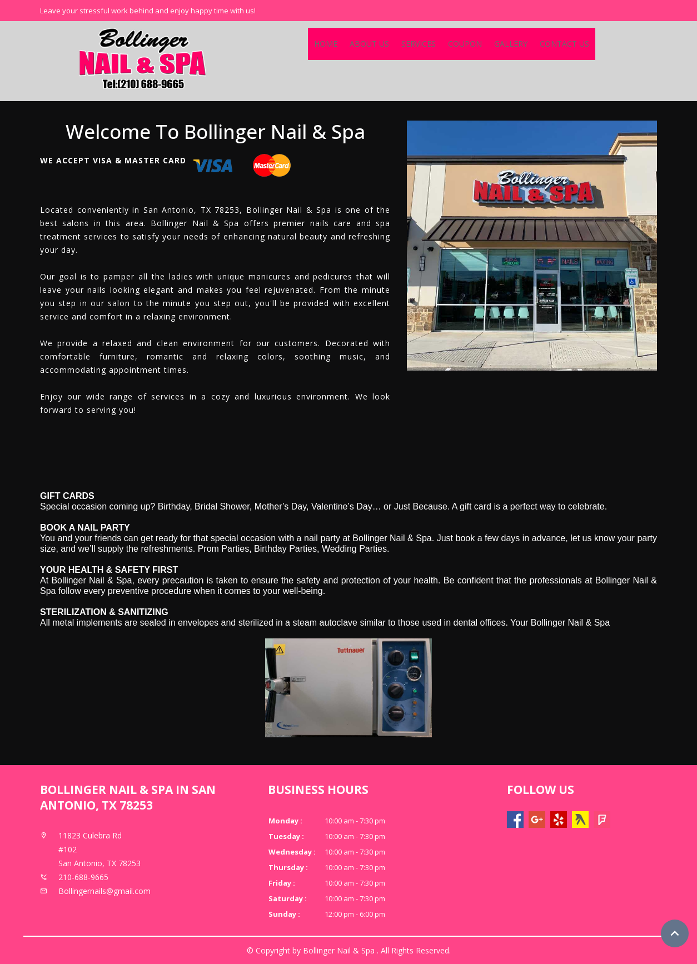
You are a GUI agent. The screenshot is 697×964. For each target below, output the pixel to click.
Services (418, 43)
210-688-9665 (83, 877)
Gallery (510, 43)
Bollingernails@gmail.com (104, 891)
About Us (369, 43)
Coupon (465, 43)
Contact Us (564, 43)
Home (325, 43)
